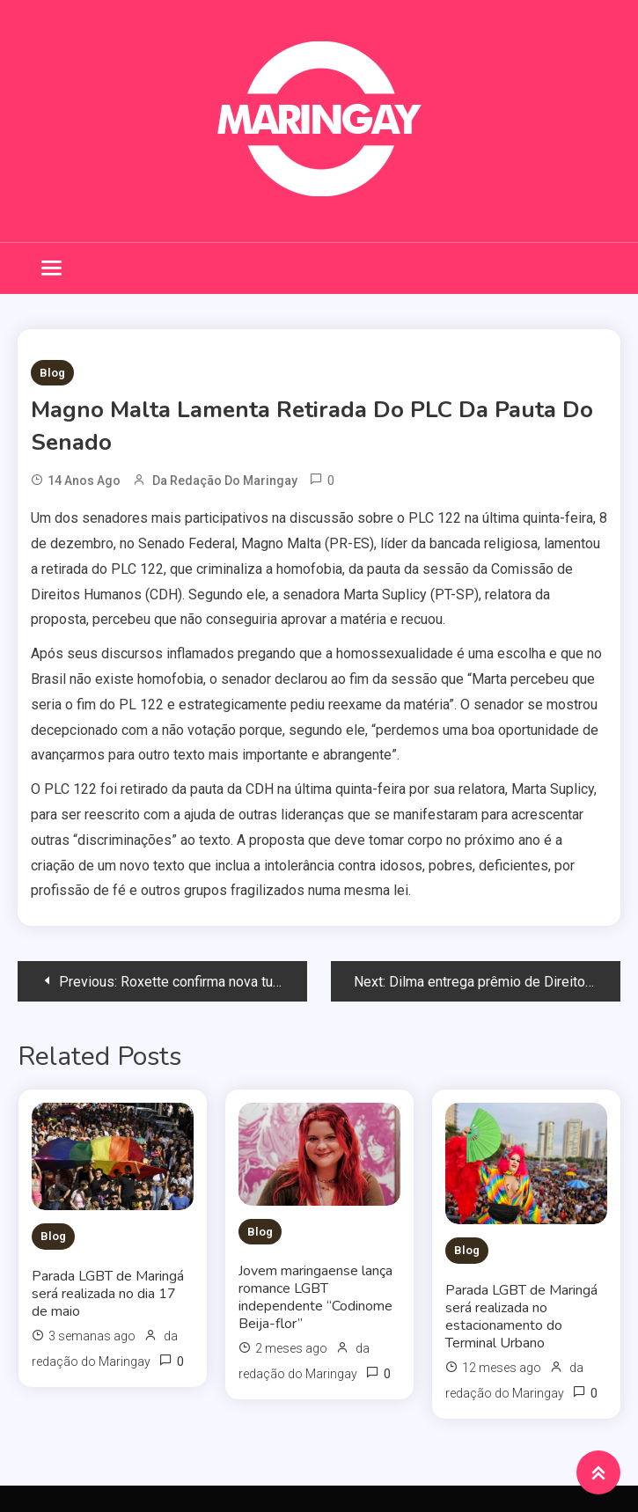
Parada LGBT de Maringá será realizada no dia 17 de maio (108, 1293)
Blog (52, 372)
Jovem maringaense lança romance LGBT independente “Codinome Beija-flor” (315, 1297)
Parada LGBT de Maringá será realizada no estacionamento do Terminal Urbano (521, 1316)
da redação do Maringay (224, 480)
